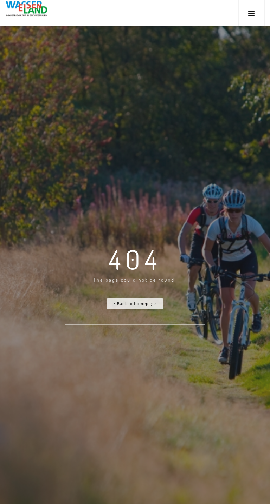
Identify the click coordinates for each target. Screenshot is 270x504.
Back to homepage (135, 303)
